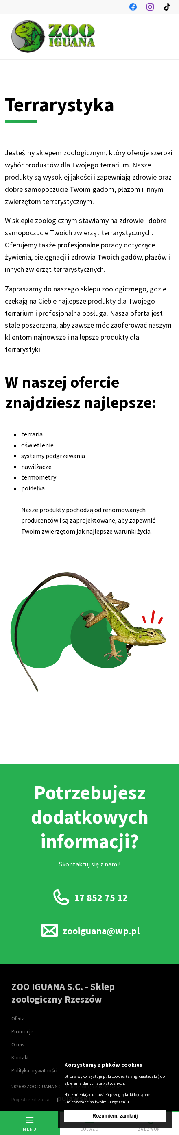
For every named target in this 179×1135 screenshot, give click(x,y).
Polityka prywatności (34, 1070)
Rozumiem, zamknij (115, 1116)
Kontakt (20, 1057)
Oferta (18, 1018)
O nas (17, 1044)
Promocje (22, 1031)
